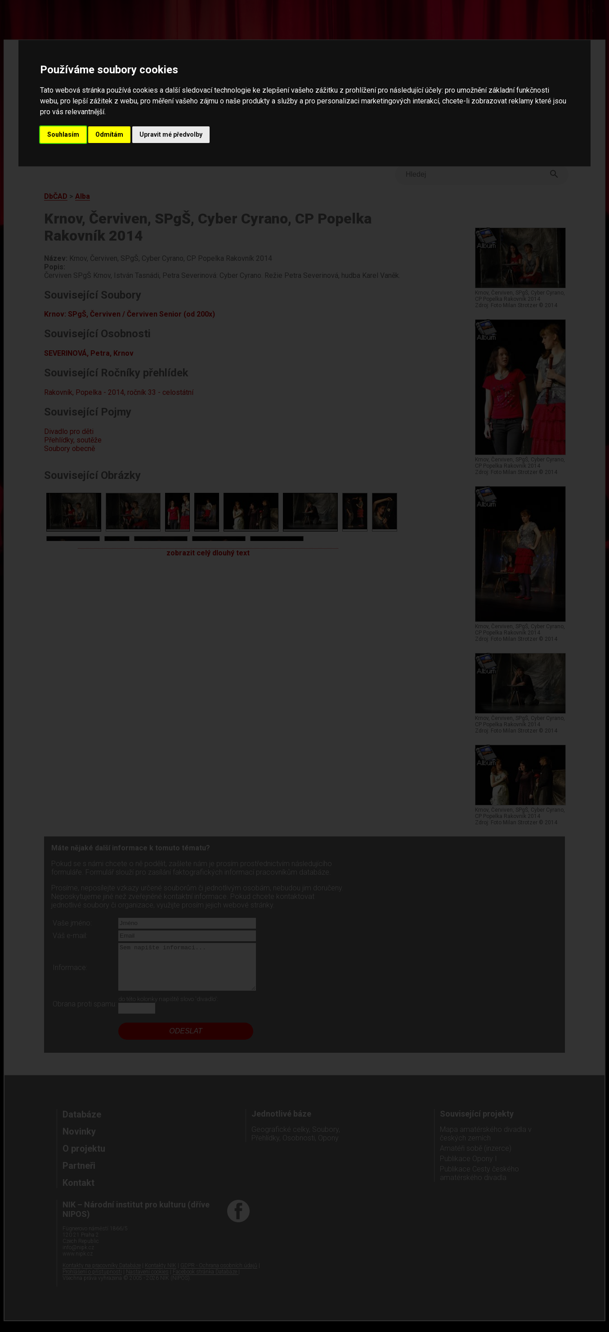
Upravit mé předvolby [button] (170, 134)
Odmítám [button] (109, 134)
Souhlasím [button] (63, 134)
